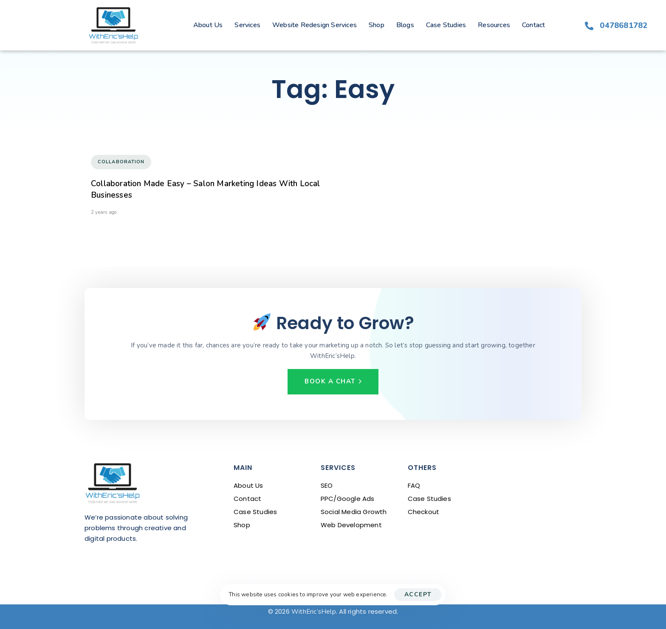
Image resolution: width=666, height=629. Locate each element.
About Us (208, 25)
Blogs (405, 25)
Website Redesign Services (314, 25)
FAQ (414, 485)
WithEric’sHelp (313, 611)
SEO (327, 485)
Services (247, 25)
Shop (376, 25)
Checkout (424, 511)
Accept (418, 594)
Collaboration (121, 162)
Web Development (351, 524)
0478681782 (623, 25)
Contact (533, 25)
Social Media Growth (354, 511)
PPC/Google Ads (348, 498)
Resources (494, 25)
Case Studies (446, 25)
